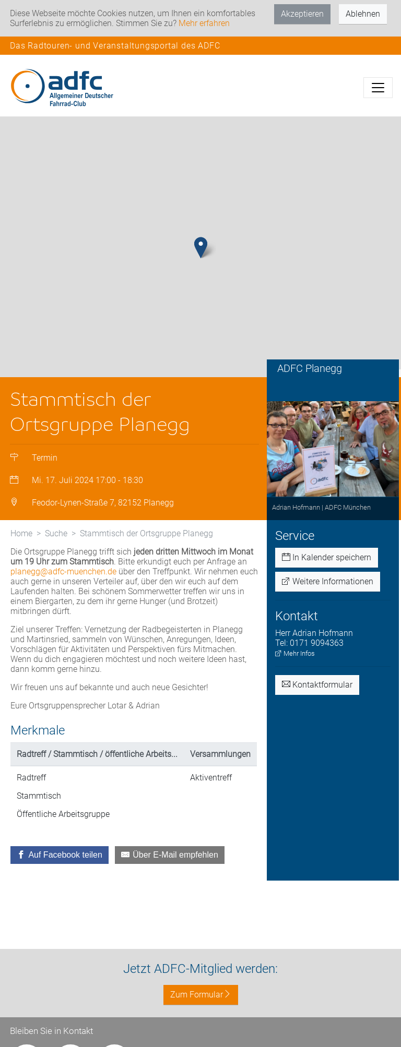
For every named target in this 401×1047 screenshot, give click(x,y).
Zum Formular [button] (200, 995)
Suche (56, 533)
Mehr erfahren (204, 23)
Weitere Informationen (327, 581)
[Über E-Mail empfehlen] (170, 855)
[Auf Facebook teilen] (59, 855)
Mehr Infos (295, 653)
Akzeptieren (302, 14)
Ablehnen (363, 14)
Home (21, 533)
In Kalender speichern (326, 557)
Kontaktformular (317, 685)
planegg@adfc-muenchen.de (63, 571)
